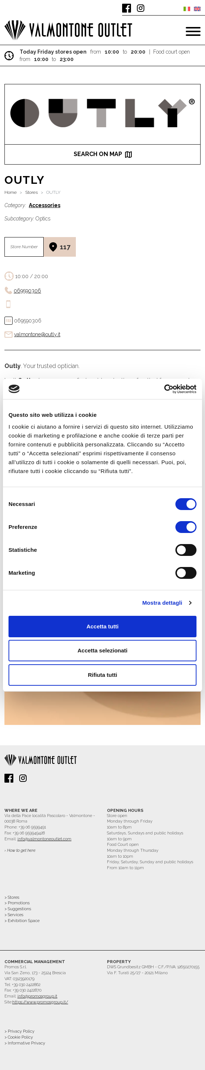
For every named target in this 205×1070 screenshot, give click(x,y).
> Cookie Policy (18, 1037)
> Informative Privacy (24, 1043)
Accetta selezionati (102, 650)
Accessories (44, 205)
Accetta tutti (103, 626)
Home (10, 192)
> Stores (11, 897)
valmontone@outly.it (37, 334)
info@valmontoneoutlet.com (44, 839)
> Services (13, 914)
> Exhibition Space (22, 920)
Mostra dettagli (162, 603)
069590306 (27, 291)
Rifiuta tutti (102, 675)
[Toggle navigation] (193, 31)
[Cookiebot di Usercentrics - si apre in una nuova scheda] (164, 389)
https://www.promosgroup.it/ (40, 1002)
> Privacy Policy (19, 1031)
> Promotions (17, 903)
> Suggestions (17, 909)
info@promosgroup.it (37, 996)
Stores (31, 192)
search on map (103, 154)
